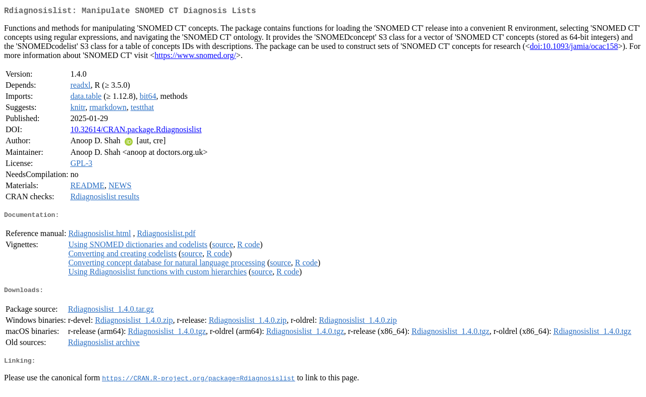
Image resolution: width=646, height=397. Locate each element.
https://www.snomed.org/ (195, 57)
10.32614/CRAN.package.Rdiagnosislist (135, 131)
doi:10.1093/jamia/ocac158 (574, 48)
